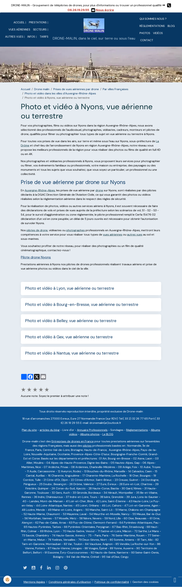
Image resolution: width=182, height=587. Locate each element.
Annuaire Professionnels (92, 430)
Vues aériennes (19, 29)
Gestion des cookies (146, 582)
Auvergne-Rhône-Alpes (40, 190)
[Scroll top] (174, 579)
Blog (171, 26)
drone (100, 190)
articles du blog (49, 430)
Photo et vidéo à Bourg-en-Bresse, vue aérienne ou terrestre (81, 304)
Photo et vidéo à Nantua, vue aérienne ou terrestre (72, 353)
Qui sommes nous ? (153, 19)
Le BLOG (108, 434)
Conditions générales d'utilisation (69, 582)
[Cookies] (8, 580)
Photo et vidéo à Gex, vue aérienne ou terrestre (69, 337)
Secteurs (40, 29)
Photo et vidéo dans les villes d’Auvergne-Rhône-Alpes (60, 93)
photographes (76, 230)
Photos (145, 33)
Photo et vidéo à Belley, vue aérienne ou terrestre (70, 321)
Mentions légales (33, 582)
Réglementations (152, 26)
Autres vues (14, 36)
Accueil (19, 22)
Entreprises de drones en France (72, 441)
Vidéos (158, 33)
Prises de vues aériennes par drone (76, 89)
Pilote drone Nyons (36, 257)
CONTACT (146, 40)
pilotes (87, 446)
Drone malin (41, 89)
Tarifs (44, 36)
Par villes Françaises (115, 89)
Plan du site (28, 430)
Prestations (38, 22)
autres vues (134, 234)
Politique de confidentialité (111, 582)
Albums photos (90, 434)
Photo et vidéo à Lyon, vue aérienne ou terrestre (69, 288)
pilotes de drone (37, 230)
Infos (32, 36)
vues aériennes (112, 234)
